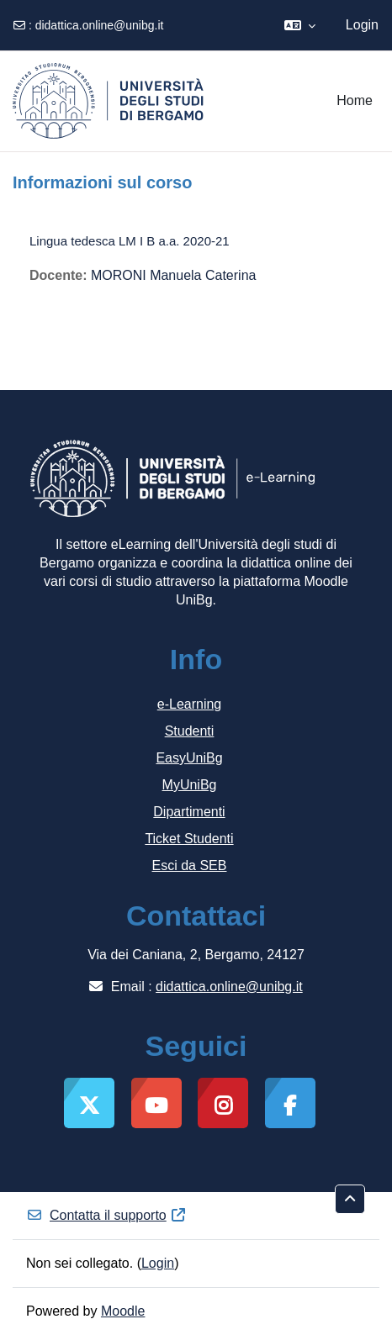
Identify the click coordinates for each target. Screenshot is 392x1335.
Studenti (190, 731)
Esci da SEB (189, 865)
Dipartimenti (189, 812)
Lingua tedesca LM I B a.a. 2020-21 (129, 241)
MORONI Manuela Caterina (174, 275)
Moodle (123, 1311)
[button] (300, 25)
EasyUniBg (189, 758)
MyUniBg (189, 785)
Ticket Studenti (189, 838)
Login (362, 25)
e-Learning (189, 704)
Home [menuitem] (354, 100)
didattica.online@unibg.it (99, 25)
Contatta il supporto (106, 1215)
